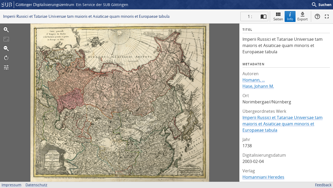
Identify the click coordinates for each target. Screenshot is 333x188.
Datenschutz (36, 184)
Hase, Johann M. (258, 86)
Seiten (278, 16)
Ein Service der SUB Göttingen (102, 4)
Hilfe (317, 16)
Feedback (323, 184)
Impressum (11, 184)
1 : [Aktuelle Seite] (250, 16)
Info (290, 16)
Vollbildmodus (327, 16)
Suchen (321, 5)
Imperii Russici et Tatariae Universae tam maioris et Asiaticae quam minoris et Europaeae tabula (282, 124)
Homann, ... (253, 80)
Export (302, 16)
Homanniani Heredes (263, 177)
